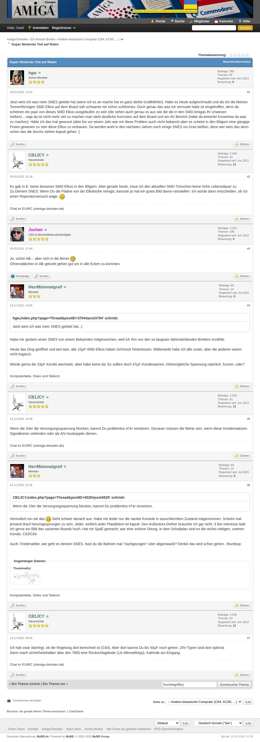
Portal (160, 21)
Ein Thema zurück (26, 684)
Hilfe (246, 21)
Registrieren (61, 28)
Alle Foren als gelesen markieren (128, 729)
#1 (248, 92)
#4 (248, 305)
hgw (32, 73)
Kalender (226, 21)
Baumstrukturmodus (237, 61)
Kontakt (33, 729)
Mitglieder (202, 21)
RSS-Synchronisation (168, 729)
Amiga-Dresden (17, 39)
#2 (248, 176)
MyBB (70, 736)
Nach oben (73, 729)
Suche (180, 21)
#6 (248, 485)
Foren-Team (16, 729)
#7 (248, 638)
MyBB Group (100, 736)
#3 (248, 248)
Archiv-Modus (93, 729)
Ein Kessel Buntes (43, 39)
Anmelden (41, 28)
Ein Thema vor (54, 684)
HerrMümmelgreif (45, 287)
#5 (248, 418)
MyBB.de (43, 736)
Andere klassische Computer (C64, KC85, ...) (88, 39)
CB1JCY (36, 155)
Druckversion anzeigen (27, 700)
